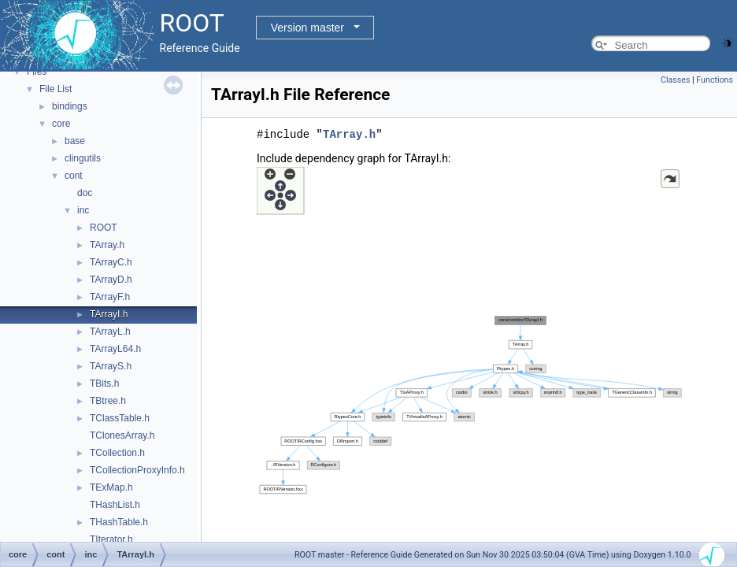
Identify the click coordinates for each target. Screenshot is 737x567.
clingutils (83, 158)
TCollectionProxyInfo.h (137, 470)
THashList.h (115, 504)
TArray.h (107, 244)
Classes (675, 80)
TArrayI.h (109, 314)
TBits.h (104, 383)
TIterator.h (111, 539)
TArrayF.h (110, 296)
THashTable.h (119, 522)
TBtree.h (108, 400)
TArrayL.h (110, 331)
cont (74, 175)
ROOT (103, 227)
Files (36, 71)
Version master (307, 27)
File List (55, 88)
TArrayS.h (110, 366)
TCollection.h (117, 452)
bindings (69, 106)
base (75, 140)
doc (84, 192)
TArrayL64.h (115, 348)
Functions (714, 80)
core (61, 123)
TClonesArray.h (122, 435)
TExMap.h (111, 487)
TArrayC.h (111, 262)
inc (83, 210)
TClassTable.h (120, 418)
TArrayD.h (111, 279)
